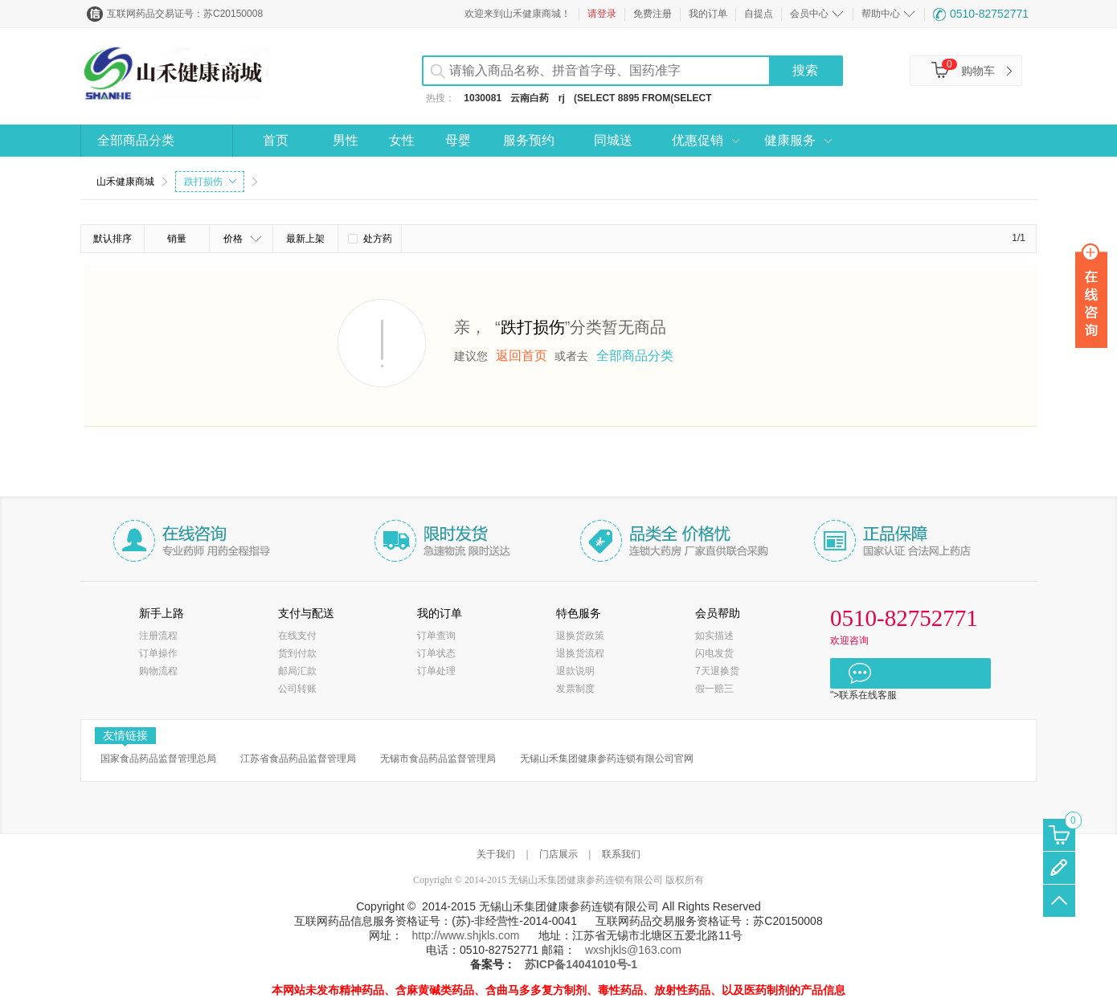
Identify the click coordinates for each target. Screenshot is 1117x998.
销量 (176, 238)
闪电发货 (714, 653)
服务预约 (528, 140)
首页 (275, 140)
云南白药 (529, 98)
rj (561, 98)
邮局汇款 (297, 671)
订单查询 (436, 635)
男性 (345, 140)
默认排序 (112, 238)
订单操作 (158, 653)
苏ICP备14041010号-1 (581, 964)
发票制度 (575, 688)
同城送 (613, 140)
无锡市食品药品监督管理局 (438, 758)
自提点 (758, 13)
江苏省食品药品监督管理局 (298, 758)
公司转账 (297, 688)
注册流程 (158, 635)
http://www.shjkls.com (466, 935)
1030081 (482, 98)
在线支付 (297, 635)
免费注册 (652, 13)
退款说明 (575, 671)
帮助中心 (880, 13)
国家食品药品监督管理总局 (158, 758)
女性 (402, 140)
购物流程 (158, 671)
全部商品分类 (135, 140)
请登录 (601, 13)
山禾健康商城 (125, 181)
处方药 (370, 238)
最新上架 (305, 238)
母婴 (458, 140)
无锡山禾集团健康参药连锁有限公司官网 (607, 758)
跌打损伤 (210, 181)
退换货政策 (580, 635)
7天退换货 (717, 671)
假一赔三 (714, 688)
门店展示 (558, 854)
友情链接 (125, 736)
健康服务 (790, 140)
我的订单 (708, 13)
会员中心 (809, 13)
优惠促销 (697, 140)
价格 (242, 238)
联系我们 (621, 854)
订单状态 (436, 653)
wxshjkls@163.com (633, 949)
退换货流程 (580, 653)
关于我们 (496, 854)
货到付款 (297, 653)
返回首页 (521, 355)
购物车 (978, 70)
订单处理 (436, 671)
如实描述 (714, 635)
